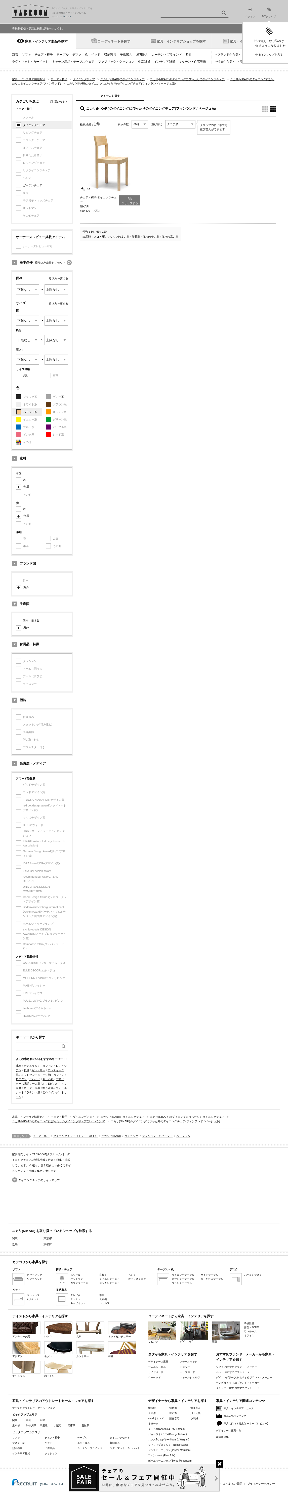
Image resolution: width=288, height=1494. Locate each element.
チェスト (75, 1299)
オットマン (76, 1278)
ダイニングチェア (34, 124)
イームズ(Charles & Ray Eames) (166, 1429)
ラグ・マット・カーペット (30, 61)
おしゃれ (48, 1079)
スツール (75, 1274)
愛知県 (85, 1425)
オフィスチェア (137, 1278)
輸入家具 (48, 1087)
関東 (14, 1420)
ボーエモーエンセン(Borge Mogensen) (170, 1460)
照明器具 (142, 54)
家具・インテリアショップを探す (181, 41)
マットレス (33, 1295)
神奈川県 (31, 1425)
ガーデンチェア (32, 185)
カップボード (187, 1372)
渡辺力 (173, 1413)
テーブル (63, 54)
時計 (189, 54)
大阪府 (57, 1425)
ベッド (95, 54)
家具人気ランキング (235, 1416)
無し (26, 375)
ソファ (26, 54)
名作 (45, 1092)
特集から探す (226, 61)
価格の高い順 (170, 236)
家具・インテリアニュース (239, 1408)
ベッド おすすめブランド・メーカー (236, 1372)
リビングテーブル (182, 1283)
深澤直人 (195, 1407)
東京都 (48, 1238)
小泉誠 (194, 1418)
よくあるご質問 (232, 1483)
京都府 (48, 1244)
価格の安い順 (151, 236)
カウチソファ (34, 1274)
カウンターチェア (80, 1283)
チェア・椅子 (44, 54)
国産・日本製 (31, 620)
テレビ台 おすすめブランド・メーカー (238, 1382)
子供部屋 (249, 1323)
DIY (50, 1083)
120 (104, 231)
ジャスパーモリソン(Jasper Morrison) (169, 1450)
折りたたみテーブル (212, 1278)
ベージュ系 (30, 411)
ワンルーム (250, 1331)
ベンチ (132, 1274)
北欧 (18, 1065)
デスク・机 (80, 54)
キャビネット (78, 1303)
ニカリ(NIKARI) (111, 1135)
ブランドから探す (229, 54)
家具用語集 (222, 1437)
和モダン (53, 1074)
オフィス (249, 1335)
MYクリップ (269, 13)
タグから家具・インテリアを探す (172, 1354)
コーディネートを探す (114, 41)
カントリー (38, 1070)
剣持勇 (173, 1407)
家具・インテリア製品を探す (46, 41)
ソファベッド (34, 1278)
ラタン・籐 (33, 1092)
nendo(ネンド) (156, 1418)
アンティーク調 (26, 1329)
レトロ (54, 1065)
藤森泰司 (174, 1418)
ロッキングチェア (109, 1283)
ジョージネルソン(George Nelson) (167, 1434)
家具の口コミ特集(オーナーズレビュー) (246, 1423)
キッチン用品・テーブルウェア (73, 61)
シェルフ (104, 1303)
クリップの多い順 (118, 236)
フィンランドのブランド (157, 1135)
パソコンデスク (253, 1274)
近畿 (42, 1420)
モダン (44, 1065)
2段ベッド (32, 1299)
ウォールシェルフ (190, 1377)
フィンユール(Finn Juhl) (161, 1455)
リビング (162, 1332)
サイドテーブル (209, 1274)
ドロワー (185, 1366)
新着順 (136, 236)
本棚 (101, 1295)
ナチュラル (30, 1065)
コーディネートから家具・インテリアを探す (181, 1316)
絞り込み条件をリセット (50, 262)
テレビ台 (75, 1295)
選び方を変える (58, 278)
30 (92, 231)
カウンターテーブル (183, 1278)
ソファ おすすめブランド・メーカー (236, 1366)
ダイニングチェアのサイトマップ (39, 1180)
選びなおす (61, 101)
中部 (28, 1420)
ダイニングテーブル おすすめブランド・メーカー (244, 1377)
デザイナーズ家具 (158, 1361)
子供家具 (126, 54)
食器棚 (103, 1299)
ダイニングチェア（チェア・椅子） (75, 1135)
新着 (15, 54)
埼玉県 (44, 1425)
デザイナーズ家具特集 (228, 1430)
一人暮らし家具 (157, 1366)
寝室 (226, 1332)
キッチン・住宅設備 (192, 61)
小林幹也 (153, 1423)
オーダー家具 (32, 1087)
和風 (26, 1070)
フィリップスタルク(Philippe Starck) (168, 1444)
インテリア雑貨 (164, 61)
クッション (51, 1453)
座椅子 (103, 1274)
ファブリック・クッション (116, 61)
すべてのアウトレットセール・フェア (33, 1407)
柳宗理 (152, 1407)
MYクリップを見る (271, 54)
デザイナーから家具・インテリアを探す (177, 1401)
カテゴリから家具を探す (30, 1262)
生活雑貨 (144, 61)
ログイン (250, 13)
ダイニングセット (120, 1437)
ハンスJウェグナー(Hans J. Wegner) (168, 1439)
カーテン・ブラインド (167, 54)
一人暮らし (39, 1083)
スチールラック (188, 1361)
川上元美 (195, 1413)
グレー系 (58, 396)
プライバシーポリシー (261, 1483)
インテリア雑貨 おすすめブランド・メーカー (241, 1388)
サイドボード (155, 1372)
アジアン (26, 1349)
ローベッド (154, 1377)
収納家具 (110, 54)
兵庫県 (71, 1425)
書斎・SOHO (251, 1327)
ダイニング (131, 1135)
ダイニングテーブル (183, 1274)
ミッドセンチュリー (33, 1074)
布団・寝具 (83, 1442)
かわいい (34, 1079)
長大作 (152, 1413)
